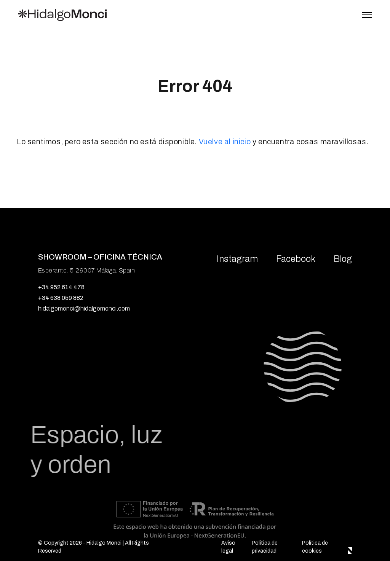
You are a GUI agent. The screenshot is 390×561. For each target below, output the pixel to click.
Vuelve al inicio (225, 141)
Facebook (295, 259)
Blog (343, 259)
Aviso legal (228, 547)
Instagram (237, 259)
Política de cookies (315, 547)
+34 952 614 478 (61, 287)
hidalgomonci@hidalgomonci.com (84, 308)
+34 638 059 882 (60, 298)
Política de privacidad (265, 547)
